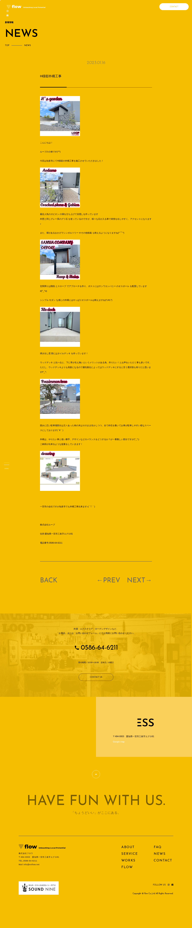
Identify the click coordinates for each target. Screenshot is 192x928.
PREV (111, 580)
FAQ (158, 847)
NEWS (159, 854)
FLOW (127, 867)
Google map (119, 742)
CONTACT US (96, 677)
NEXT (136, 580)
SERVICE (129, 854)
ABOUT (128, 847)
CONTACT (174, 7)
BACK (48, 580)
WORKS (128, 860)
